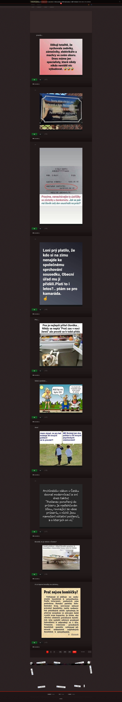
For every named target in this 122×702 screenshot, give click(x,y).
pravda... (39, 35)
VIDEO (45, 7)
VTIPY (32, 7)
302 (65, 651)
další (74, 651)
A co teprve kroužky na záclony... (47, 584)
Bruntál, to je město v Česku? (46, 542)
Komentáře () (36, 84)
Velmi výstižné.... (41, 381)
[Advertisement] (61, 22)
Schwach (40, 79)
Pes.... (37, 320)
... (35, 90)
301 (60, 651)
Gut (34, 79)
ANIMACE (52, 7)
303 (69, 651)
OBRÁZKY (39, 7)
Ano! (36, 427)
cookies (60, 698)
